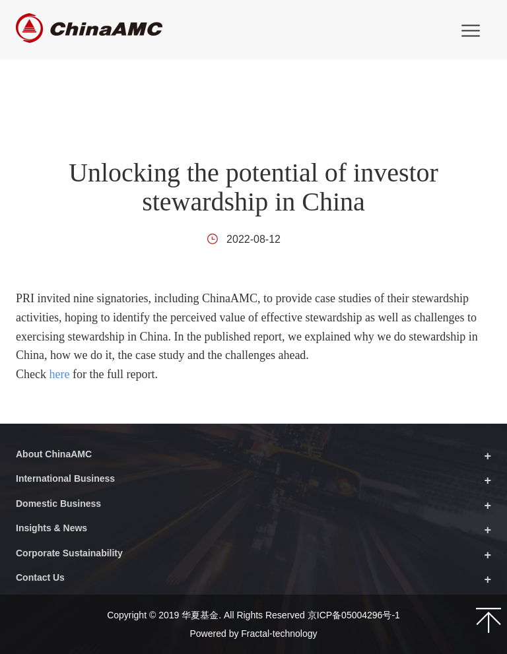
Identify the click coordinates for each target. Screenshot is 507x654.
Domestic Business (58, 503)
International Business (65, 478)
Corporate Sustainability (69, 553)
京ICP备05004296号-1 (354, 615)
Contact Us (40, 577)
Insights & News (51, 528)
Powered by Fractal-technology (254, 633)
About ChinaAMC (54, 454)
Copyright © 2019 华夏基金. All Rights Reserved (207, 615)
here (59, 374)
